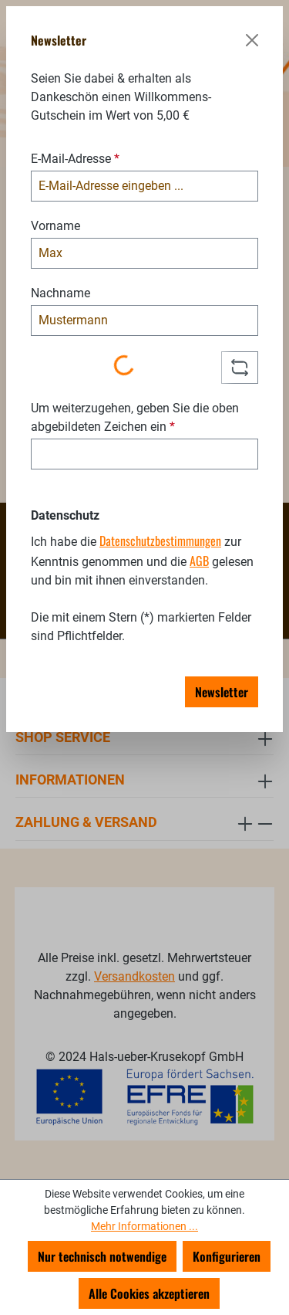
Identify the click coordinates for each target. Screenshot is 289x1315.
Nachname (60, 293)
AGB (199, 560)
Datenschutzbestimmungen (160, 540)
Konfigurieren (226, 1256)
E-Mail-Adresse (75, 158)
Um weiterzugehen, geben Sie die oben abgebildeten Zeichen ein (135, 417)
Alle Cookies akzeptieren (149, 1293)
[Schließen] (252, 40)
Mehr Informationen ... (144, 1226)
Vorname (55, 226)
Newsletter (221, 692)
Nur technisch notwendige (102, 1256)
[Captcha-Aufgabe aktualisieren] (239, 367)
